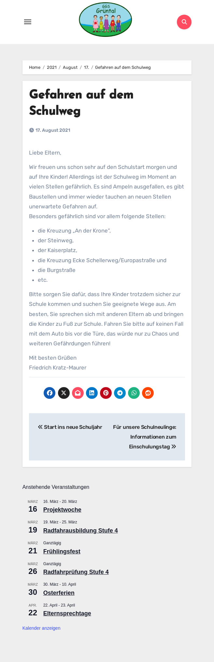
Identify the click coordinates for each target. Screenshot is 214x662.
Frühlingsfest (61, 551)
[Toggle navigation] (27, 22)
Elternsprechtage (67, 613)
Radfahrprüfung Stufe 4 (76, 572)
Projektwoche (62, 510)
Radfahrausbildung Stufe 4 (80, 530)
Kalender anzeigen (41, 628)
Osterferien (59, 593)
